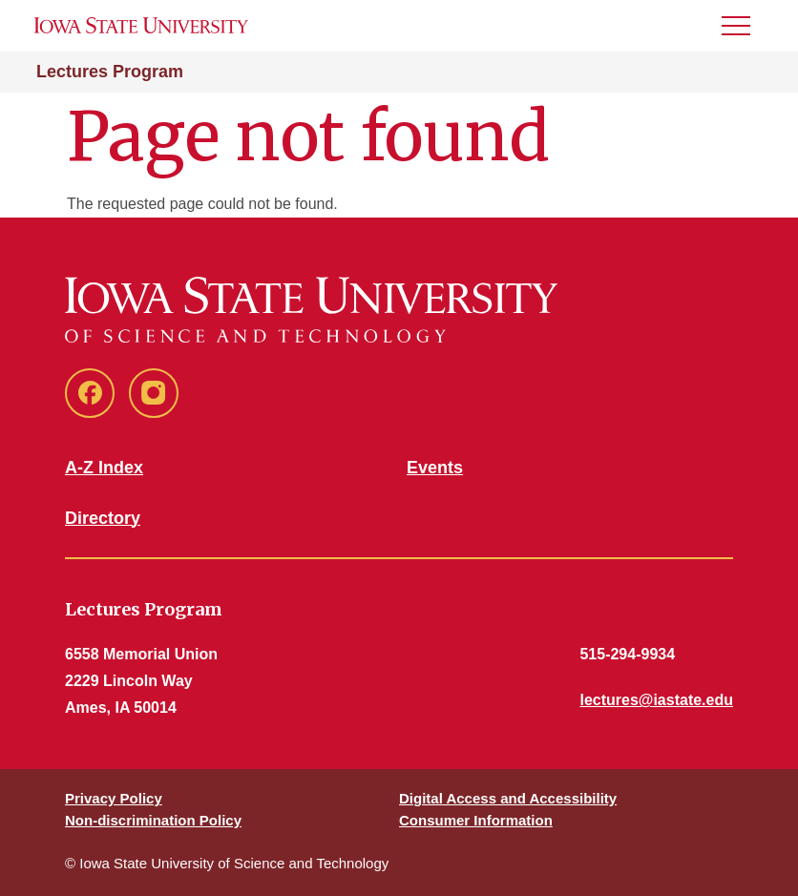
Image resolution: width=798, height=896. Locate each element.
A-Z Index (104, 467)
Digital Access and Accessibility (508, 798)
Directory (102, 518)
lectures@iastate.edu (656, 700)
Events (435, 467)
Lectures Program (109, 71)
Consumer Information (476, 820)
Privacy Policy (113, 798)
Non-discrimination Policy (153, 820)
